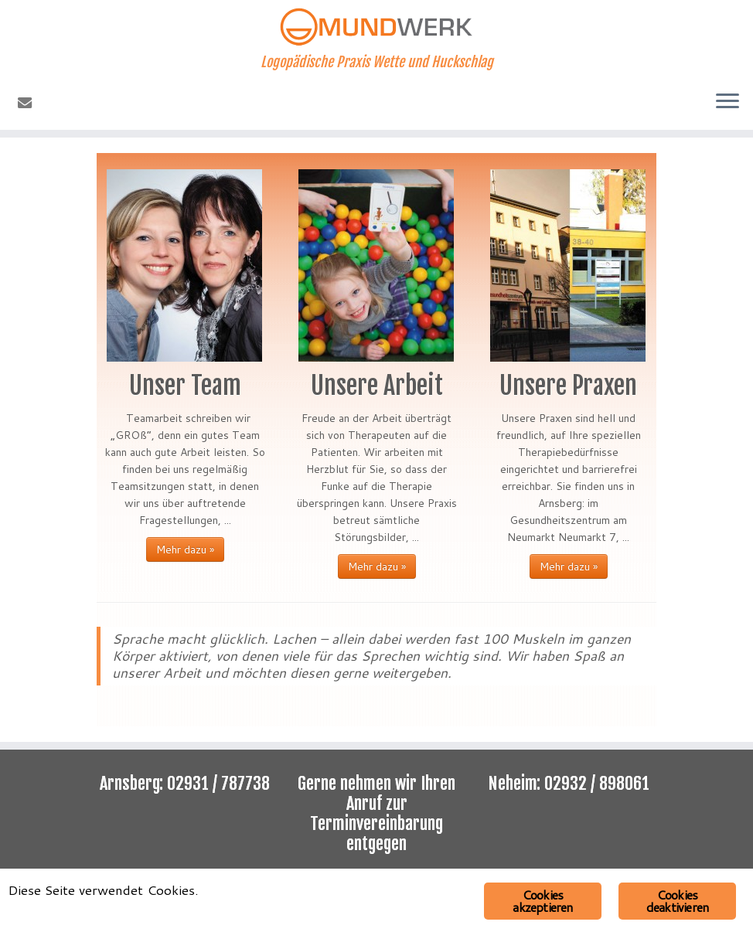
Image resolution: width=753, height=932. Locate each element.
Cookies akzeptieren (542, 901)
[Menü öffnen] (727, 102)
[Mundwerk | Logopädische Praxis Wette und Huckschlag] (376, 27)
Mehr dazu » (185, 549)
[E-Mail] (30, 103)
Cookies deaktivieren (677, 901)
